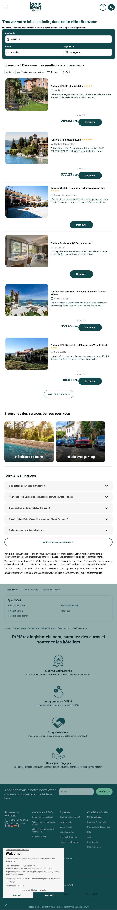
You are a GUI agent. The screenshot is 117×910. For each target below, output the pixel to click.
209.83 (69, 121)
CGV (89, 832)
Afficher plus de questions (58, 542)
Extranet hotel (66, 822)
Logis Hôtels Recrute (69, 842)
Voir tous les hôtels (59, 394)
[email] (76, 791)
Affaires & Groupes (68, 837)
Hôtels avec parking (69, 605)
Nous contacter (39, 836)
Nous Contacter (67, 832)
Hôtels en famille (15, 611)
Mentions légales (94, 817)
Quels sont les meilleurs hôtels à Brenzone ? (29, 508)
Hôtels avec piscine (16, 605)
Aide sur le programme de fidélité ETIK (43, 830)
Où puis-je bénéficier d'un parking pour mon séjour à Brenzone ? (38, 519)
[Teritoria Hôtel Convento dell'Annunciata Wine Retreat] (26, 354)
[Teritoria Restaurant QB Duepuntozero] (26, 251)
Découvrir (90, 122)
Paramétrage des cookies (98, 827)
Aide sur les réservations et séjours (44, 823)
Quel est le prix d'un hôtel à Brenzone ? (27, 486)
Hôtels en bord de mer (18, 616)
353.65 (69, 326)
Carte (9, 72)
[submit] (104, 791)
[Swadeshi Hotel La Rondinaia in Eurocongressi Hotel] (26, 202)
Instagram (65, 858)
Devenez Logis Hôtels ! (70, 817)
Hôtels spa (65, 611)
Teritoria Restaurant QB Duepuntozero (72, 243)
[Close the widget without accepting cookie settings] (17, 849)
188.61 (69, 380)
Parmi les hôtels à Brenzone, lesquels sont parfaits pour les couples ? (41, 497)
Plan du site (92, 842)
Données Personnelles (97, 822)
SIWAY (86, 907)
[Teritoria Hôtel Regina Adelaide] (26, 94)
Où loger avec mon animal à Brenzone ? (27, 530)
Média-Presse (66, 827)
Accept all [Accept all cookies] (49, 895)
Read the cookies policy (15, 886)
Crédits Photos (94, 847)
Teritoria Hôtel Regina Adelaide (72, 86)
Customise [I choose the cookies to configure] (18, 895)
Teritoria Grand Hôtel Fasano (71, 139)
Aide (89, 837)
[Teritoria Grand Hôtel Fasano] (26, 148)
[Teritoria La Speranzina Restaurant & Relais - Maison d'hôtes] (26, 300)
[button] (5, 905)
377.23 (69, 174)
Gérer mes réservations (42, 817)
